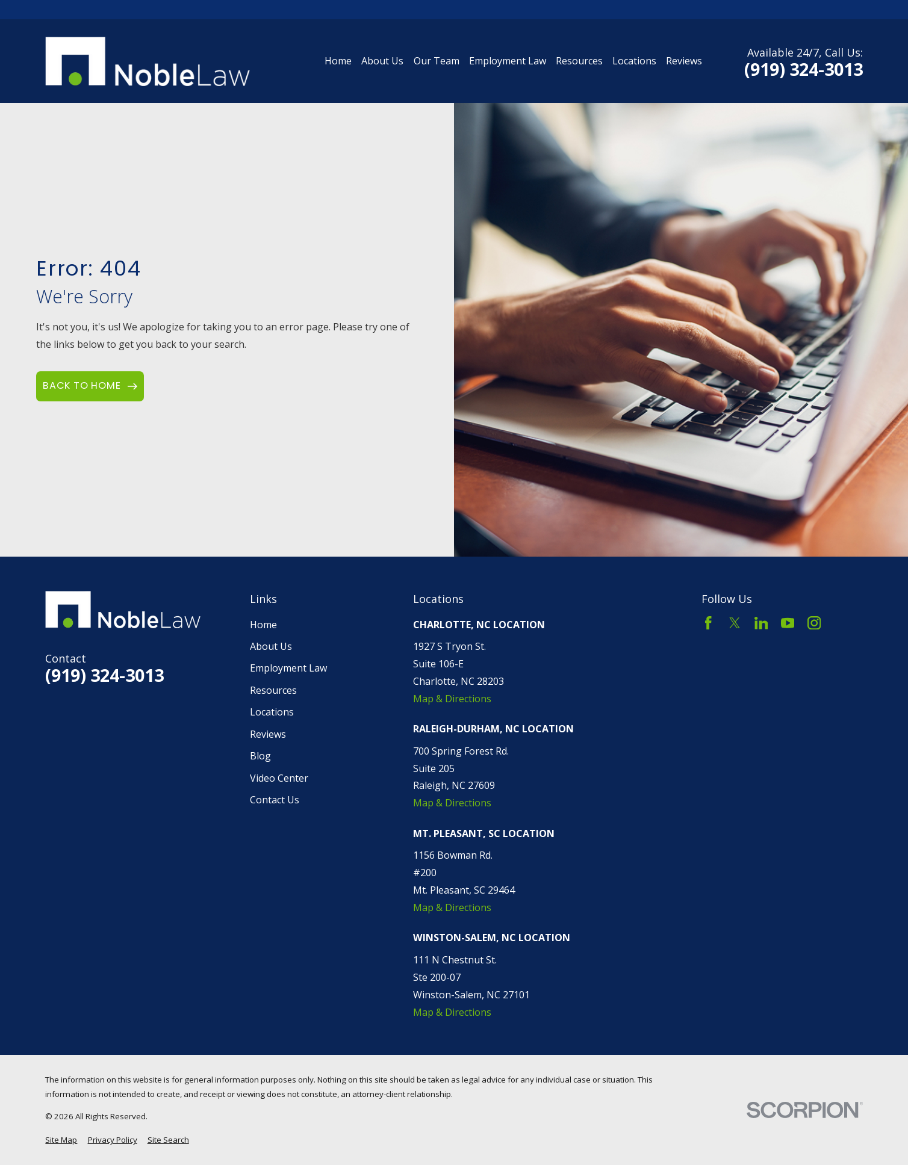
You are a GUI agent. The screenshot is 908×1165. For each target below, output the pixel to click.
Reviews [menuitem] (684, 60)
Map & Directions (452, 698)
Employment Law (288, 668)
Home (263, 624)
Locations (272, 711)
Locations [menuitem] (634, 60)
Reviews (268, 734)
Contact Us (274, 799)
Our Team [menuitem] (436, 60)
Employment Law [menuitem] (507, 60)
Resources (273, 690)
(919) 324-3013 (803, 69)
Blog (260, 755)
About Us (271, 646)
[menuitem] (61, 1140)
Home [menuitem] (338, 60)
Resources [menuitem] (579, 60)
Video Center (279, 778)
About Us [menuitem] (382, 60)
